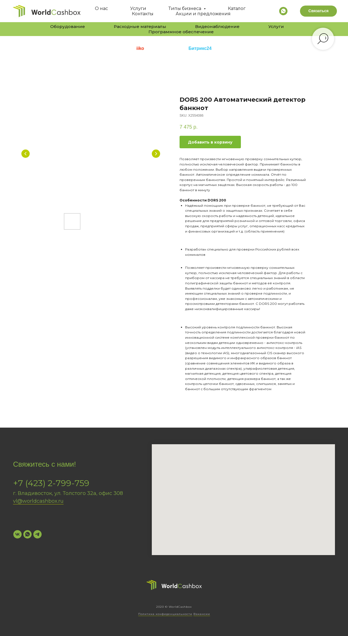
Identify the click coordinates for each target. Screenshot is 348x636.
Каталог (237, 8)
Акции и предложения (203, 13)
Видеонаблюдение (217, 26)
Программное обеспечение (181, 31)
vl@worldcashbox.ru (38, 501)
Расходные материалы (140, 26)
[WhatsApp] (27, 534)
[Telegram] (37, 534)
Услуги (138, 8)
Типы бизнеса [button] (185, 8)
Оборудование (67, 26)
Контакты (142, 13)
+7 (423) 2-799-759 (51, 483)
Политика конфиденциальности (165, 614)
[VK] (17, 534)
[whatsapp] (283, 11)
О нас (101, 8)
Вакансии (201, 614)
